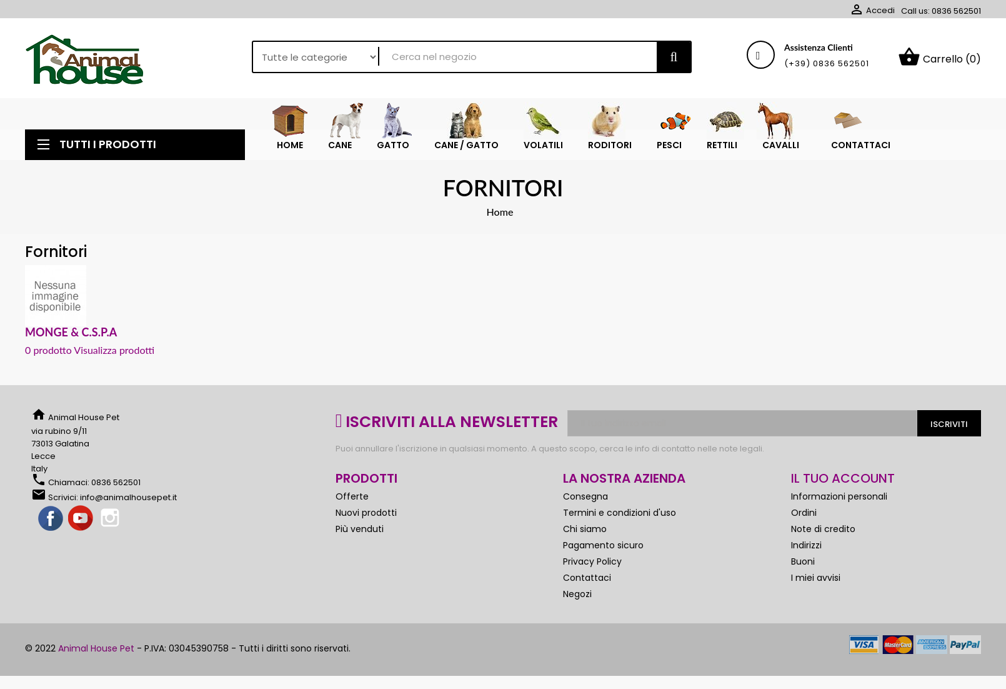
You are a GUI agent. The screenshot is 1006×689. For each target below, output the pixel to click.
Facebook (51, 519)
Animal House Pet (96, 648)
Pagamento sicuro (603, 545)
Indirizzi (806, 545)
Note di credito (823, 529)
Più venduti (360, 529)
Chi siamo (585, 529)
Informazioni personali (839, 496)
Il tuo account (843, 478)
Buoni (803, 561)
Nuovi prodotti (366, 512)
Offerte (352, 496)
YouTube (81, 519)
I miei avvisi (815, 577)
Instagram (111, 519)
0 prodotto (48, 350)
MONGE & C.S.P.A (71, 332)
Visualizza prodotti (114, 350)
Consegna (585, 496)
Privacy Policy (592, 561)
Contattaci (587, 577)
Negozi (577, 594)
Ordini (804, 512)
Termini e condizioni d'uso (619, 512)
